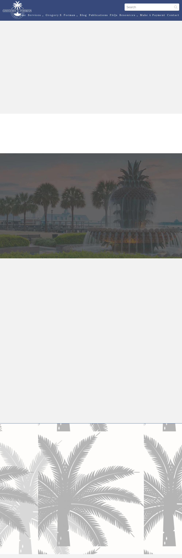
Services (36, 15)
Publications (98, 15)
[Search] (152, 7)
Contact (173, 15)
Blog (83, 15)
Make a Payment (152, 15)
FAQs (114, 15)
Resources (128, 15)
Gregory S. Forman (62, 15)
